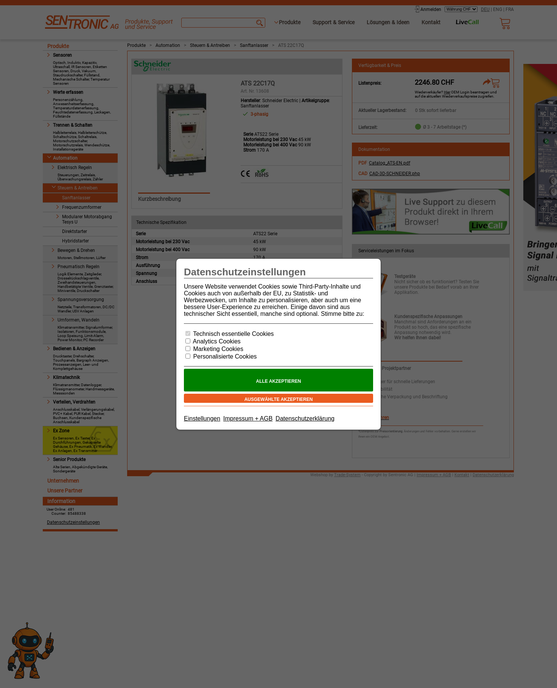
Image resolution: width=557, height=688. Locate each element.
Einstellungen (202, 418)
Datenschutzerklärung (305, 418)
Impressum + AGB (247, 418)
